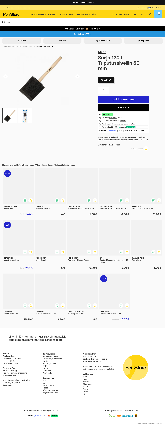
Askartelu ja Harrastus (57, 14)
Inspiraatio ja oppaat (11, 370)
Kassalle (123, 107)
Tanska (86, 381)
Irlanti (85, 387)
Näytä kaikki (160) (50, 392)
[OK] (82, 22)
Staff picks (47, 373)
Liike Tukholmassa (10, 363)
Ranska (86, 389)
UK (84, 394)
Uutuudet (47, 371)
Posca (45, 388)
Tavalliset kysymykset (12, 358)
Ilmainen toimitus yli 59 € (82, 2)
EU (84, 397)
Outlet (134, 14)
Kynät (71, 14)
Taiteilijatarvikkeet (38, 14)
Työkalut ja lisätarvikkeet (44, 47)
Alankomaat (88, 384)
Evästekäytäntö (9, 385)
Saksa (85, 392)
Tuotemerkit (117, 14)
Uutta (126, 14)
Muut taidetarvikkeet (26, 47)
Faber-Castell (49, 385)
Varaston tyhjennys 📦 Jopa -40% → (82, 29)
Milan (102, 52)
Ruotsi (85, 376)
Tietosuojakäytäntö (11, 382)
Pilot (45, 380)
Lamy (45, 383)
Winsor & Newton (50, 390)
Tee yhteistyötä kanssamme (15, 373)
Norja (85, 379)
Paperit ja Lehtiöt (83, 14)
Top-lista (145, 41)
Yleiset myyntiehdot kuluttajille (16, 380)
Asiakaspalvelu (142, 8)
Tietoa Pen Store (10, 361)
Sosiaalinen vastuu (11, 375)
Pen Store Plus (9, 368)
